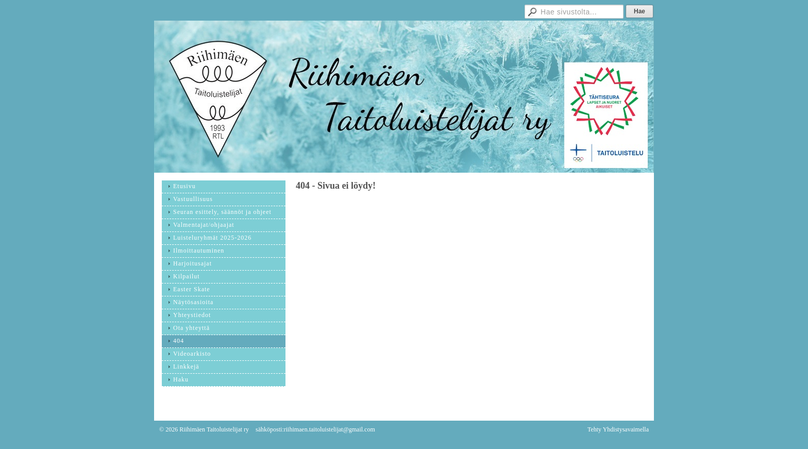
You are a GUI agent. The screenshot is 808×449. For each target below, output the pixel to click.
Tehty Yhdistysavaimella (618, 429)
